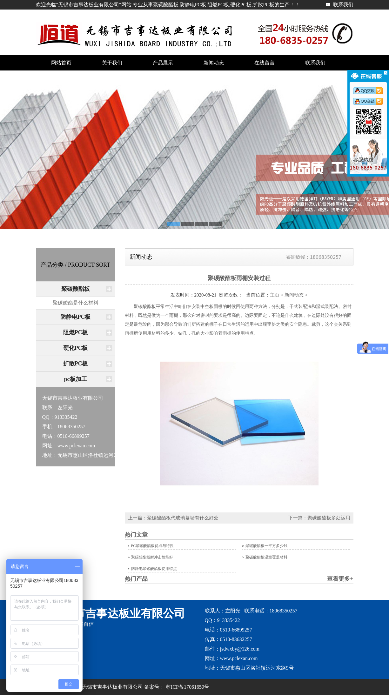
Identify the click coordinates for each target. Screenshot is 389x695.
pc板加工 (75, 379)
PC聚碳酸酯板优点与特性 (152, 546)
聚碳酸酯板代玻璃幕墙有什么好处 (182, 517)
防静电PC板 (75, 317)
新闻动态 (214, 62)
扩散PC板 (75, 363)
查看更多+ (340, 579)
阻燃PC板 (75, 332)
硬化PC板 (75, 348)
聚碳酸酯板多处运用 (328, 517)
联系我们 (343, 4)
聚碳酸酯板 (75, 289)
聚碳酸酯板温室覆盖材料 (266, 557)
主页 (274, 294)
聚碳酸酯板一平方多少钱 (266, 546)
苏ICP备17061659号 (187, 687)
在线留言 (264, 62)
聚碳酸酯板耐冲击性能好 (152, 557)
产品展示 (163, 62)
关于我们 (112, 62)
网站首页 (343, 14)
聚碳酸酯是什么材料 (75, 302)
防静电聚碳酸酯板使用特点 (154, 568)
